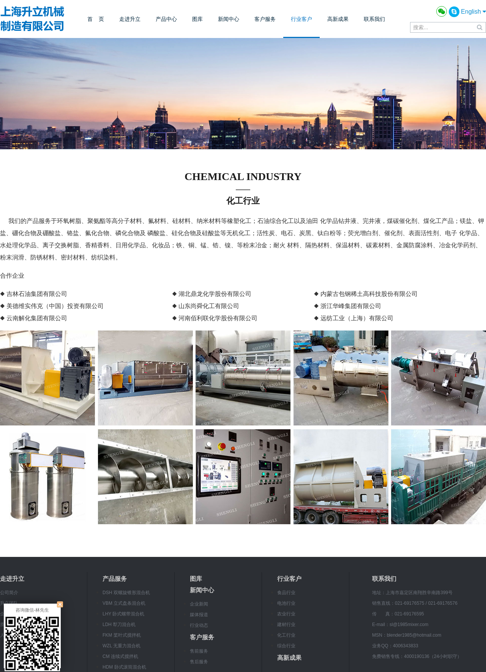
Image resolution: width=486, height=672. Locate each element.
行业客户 (301, 19)
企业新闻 (199, 604)
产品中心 (166, 19)
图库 (197, 19)
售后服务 (199, 661)
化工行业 (286, 635)
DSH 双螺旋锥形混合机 (126, 592)
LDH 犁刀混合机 (119, 624)
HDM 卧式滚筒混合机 (124, 667)
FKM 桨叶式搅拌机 (122, 635)
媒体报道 (199, 614)
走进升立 (129, 19)
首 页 (95, 19)
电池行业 (286, 603)
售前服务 (199, 651)
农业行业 (286, 614)
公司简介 (9, 592)
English (473, 11)
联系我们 (374, 19)
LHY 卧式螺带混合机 (123, 614)
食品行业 (286, 592)
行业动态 (199, 625)
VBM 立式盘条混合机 (124, 603)
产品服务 (115, 579)
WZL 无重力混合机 (121, 645)
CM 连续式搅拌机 (120, 656)
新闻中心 (228, 19)
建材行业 (286, 624)
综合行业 (286, 645)
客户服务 (265, 19)
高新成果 (338, 19)
